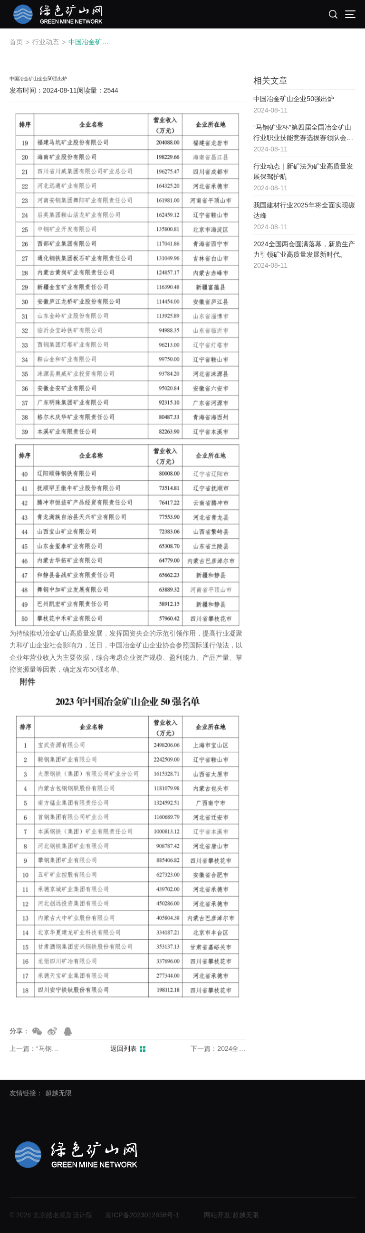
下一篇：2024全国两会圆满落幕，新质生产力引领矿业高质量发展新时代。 (218, 1049)
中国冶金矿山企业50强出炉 (90, 42)
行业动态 (45, 42)
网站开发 (217, 1215)
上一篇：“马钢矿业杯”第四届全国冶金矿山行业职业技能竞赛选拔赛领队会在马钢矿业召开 (37, 1049)
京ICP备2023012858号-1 (142, 1215)
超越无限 (58, 1093)
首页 (16, 42)
